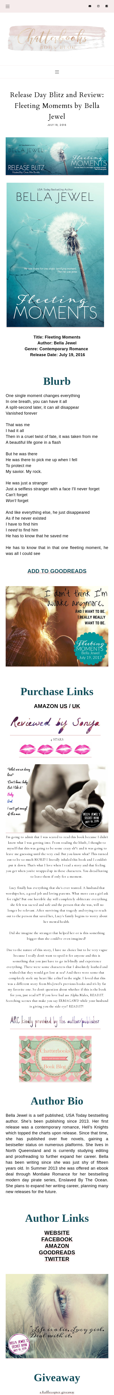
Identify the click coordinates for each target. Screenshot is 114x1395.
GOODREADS (57, 1252)
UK (76, 706)
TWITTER (57, 1259)
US (63, 706)
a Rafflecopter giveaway (57, 1392)
